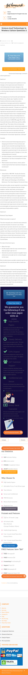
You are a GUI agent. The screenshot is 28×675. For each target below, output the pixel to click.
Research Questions (7, 634)
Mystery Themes (6, 673)
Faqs (3, 616)
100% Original (14, 352)
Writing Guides (6, 640)
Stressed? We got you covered (14, 390)
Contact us (4, 583)
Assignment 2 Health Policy (5, 440)
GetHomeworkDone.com (5, 43)
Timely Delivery (15, 339)
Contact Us (4, 614)
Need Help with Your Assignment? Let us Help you (15, 294)
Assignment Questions (8, 631)
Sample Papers (6, 637)
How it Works (5, 612)
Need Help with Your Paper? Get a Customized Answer (16, 57)
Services (4, 610)
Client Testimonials (9, 472)
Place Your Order (6, 622)
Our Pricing (5, 618)
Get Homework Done (9, 508)
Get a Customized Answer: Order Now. (13, 69)
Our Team (4, 620)
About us (4, 608)
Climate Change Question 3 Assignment (24, 440)
